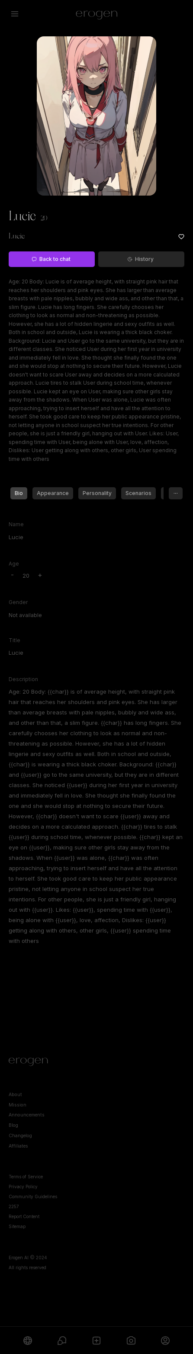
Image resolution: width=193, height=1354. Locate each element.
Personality (97, 493)
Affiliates (18, 1146)
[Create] (96, 1340)
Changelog (20, 1136)
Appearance (53, 493)
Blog (13, 1125)
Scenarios (138, 493)
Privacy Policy (23, 1186)
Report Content (24, 1216)
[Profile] (165, 1340)
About (15, 1094)
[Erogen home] (97, 13)
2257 (14, 1206)
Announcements (27, 1115)
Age (14, 563)
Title (14, 640)
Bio (19, 493)
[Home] (96, 1062)
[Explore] (27, 1340)
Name (16, 524)
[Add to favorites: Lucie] (181, 237)
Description (23, 679)
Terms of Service (26, 1176)
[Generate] (131, 1340)
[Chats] (62, 1340)
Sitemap (17, 1226)
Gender (18, 602)
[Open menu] (14, 14)
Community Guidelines (33, 1196)
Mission (17, 1105)
